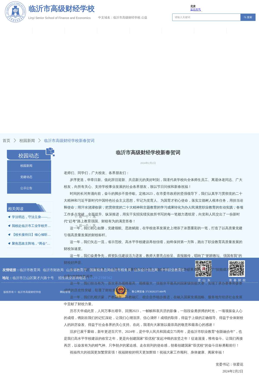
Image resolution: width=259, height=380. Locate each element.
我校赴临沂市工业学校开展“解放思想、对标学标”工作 (32, 226)
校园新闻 (27, 140)
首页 (6, 140)
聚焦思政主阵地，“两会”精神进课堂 (32, 243)
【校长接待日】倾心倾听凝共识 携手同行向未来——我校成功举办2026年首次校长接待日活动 (32, 234)
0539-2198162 (100, 277)
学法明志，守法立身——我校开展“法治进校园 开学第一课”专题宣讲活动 (32, 217)
